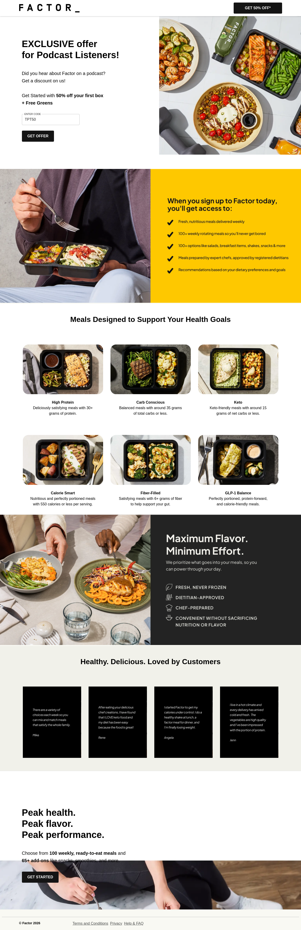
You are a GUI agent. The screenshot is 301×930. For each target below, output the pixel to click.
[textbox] (51, 119)
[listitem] (63, 376)
